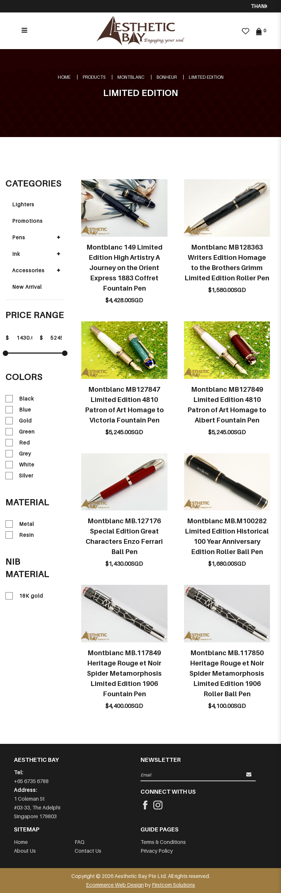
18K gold (24, 595)
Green (20, 431)
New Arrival (27, 287)
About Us (25, 851)
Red (17, 442)
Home (64, 77)
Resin (19, 535)
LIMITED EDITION (206, 77)
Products (94, 77)
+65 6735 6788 (31, 781)
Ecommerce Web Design (115, 885)
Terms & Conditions (163, 842)
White (19, 464)
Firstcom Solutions (173, 885)
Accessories (28, 270)
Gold (18, 420)
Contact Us (88, 851)
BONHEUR (167, 77)
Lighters (23, 204)
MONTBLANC (131, 77)
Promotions (27, 221)
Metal (19, 524)
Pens (18, 237)
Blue (18, 409)
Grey (18, 453)
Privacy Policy (156, 851)
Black (19, 398)
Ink (16, 254)
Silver (19, 475)
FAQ (80, 842)
